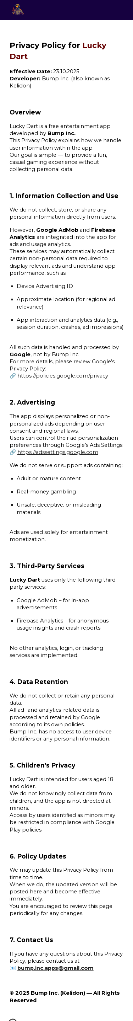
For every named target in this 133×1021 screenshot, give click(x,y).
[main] (67, 520)
